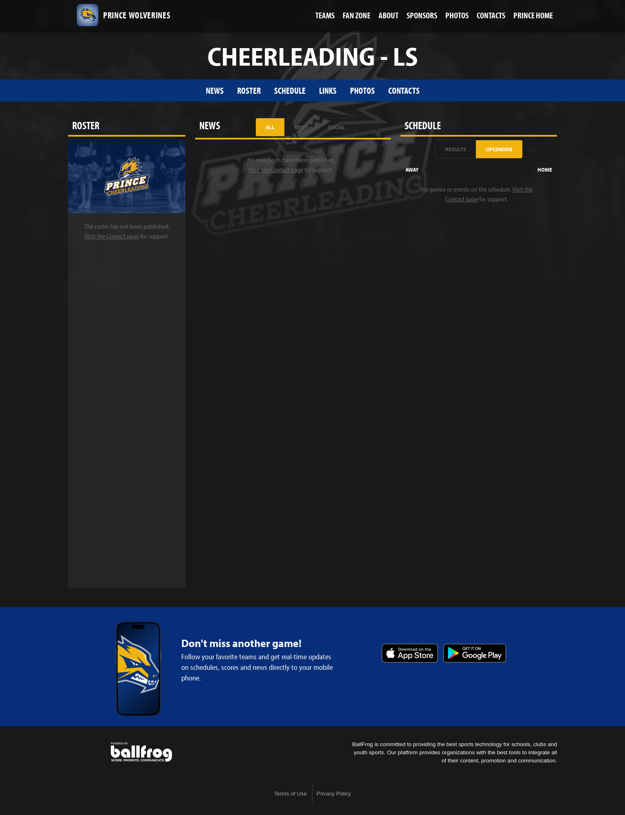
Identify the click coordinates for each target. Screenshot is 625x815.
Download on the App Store (410, 653)
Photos (362, 90)
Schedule (290, 90)
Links (328, 90)
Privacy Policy (334, 794)
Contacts (404, 90)
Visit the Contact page (112, 236)
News (215, 90)
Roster (249, 90)
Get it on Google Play (474, 653)
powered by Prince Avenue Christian (141, 752)
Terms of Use (290, 794)
